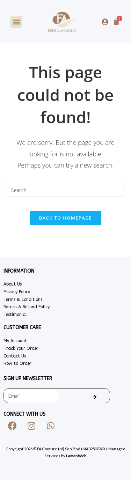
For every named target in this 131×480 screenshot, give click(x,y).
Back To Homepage (65, 218)
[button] (16, 22)
